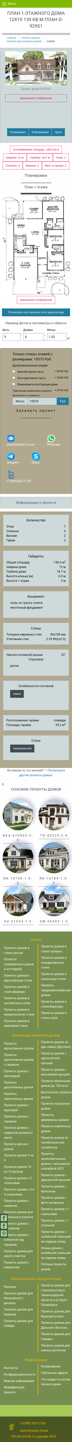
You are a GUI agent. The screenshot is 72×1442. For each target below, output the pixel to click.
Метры (51, 329)
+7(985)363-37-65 (18, 476)
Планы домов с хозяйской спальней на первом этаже (55, 1253)
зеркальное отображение (36, 98)
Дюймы (28, 329)
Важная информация (19, 1381)
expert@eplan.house (20, 440)
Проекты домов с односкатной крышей (53, 1058)
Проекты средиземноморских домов (56, 990)
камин (17, 693)
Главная (11, 38)
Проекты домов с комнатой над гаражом (16, 1239)
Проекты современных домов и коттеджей (19, 964)
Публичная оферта (54, 1373)
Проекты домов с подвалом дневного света (18, 1132)
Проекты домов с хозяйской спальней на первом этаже (55, 1236)
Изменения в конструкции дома (37, 384)
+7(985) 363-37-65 (33, 1423)
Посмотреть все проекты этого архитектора (36, 312)
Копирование (50, 1366)
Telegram (12, 458)
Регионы (10, 1287)
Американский (22, 748)
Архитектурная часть (30, 371)
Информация (40, 132)
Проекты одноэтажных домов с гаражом (19, 1059)
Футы (5, 329)
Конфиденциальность (20, 1374)
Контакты (11, 1368)
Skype (36, 458)
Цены (58, 132)
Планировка (18, 132)
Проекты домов (31, 38)
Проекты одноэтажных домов (24, 41)
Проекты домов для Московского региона (18, 1298)
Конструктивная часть (31, 378)
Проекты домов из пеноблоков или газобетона (54, 1142)
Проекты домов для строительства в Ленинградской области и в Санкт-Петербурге (55, 1295)
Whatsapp (53, 440)
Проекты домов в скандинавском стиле (54, 962)
